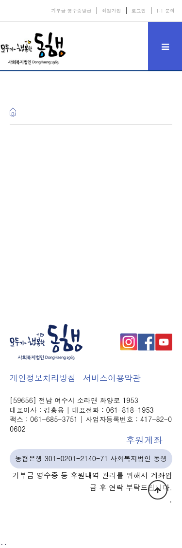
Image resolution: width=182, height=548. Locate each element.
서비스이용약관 (112, 378)
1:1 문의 (165, 10)
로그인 (139, 10)
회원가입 (111, 10)
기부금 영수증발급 (71, 10)
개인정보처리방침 (43, 378)
